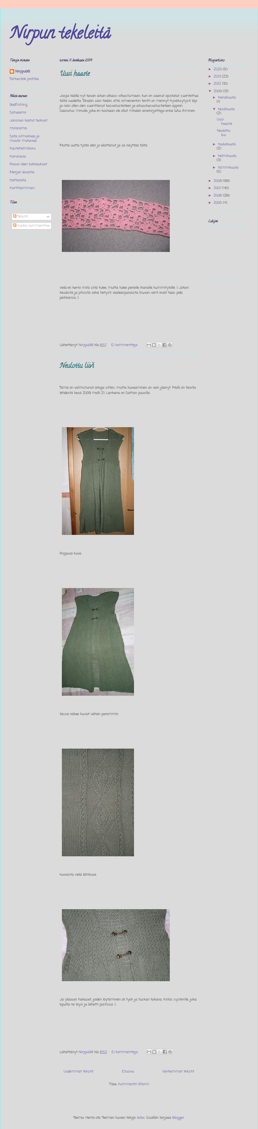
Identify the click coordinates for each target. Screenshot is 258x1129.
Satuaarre (18, 112)
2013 (218, 76)
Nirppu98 (22, 71)
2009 (218, 91)
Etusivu (128, 1071)
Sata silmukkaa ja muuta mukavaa (24, 138)
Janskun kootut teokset (28, 120)
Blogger (178, 1117)
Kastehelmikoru (23, 148)
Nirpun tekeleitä (60, 35)
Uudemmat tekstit (78, 1071)
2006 (218, 195)
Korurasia (18, 156)
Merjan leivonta (22, 172)
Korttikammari (22, 188)
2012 (218, 83)
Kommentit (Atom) (133, 1084)
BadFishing (18, 104)
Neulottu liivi (77, 366)
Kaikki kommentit (30, 225)
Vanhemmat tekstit (178, 1071)
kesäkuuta (226, 109)
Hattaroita (18, 180)
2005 (218, 202)
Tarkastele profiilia (24, 79)
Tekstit (20, 216)
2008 (218, 181)
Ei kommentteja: (125, 345)
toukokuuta (227, 144)
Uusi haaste (75, 74)
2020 (218, 69)
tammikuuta (228, 167)
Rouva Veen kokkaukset (28, 164)
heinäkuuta (227, 97)
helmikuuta (227, 156)
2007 (218, 188)
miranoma (18, 128)
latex (141, 1117)
